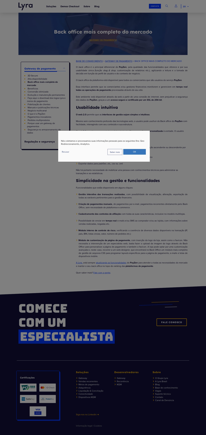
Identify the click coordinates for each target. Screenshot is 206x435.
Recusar (65, 151)
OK (134, 151)
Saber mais (115, 151)
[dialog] (104, 146)
